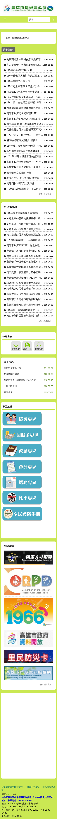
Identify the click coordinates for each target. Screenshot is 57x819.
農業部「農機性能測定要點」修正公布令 (25, 250)
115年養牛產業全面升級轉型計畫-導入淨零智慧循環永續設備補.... (25, 213)
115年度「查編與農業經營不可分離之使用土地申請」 (25, 310)
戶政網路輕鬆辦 (11, 374)
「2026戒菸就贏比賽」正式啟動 (24, 189)
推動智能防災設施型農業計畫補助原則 (25, 315)
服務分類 (39, 349)
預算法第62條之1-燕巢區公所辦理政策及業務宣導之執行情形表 (25, 97)
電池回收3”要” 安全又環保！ (22, 183)
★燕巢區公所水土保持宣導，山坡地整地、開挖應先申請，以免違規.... (25, 224)
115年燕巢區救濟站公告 (19, 70)
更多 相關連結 (45, 684)
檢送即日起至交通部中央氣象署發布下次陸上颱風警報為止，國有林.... (25, 283)
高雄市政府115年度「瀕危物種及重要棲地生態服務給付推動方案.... (25, 245)
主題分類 (16, 349)
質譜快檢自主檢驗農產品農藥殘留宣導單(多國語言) (25, 256)
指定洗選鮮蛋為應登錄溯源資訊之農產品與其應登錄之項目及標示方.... (25, 234)
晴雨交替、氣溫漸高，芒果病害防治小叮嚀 (25, 272)
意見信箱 (8, 392)
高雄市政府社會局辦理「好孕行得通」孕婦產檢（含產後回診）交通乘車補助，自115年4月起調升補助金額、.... (25, 162)
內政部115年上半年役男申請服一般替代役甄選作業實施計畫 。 (25, 91)
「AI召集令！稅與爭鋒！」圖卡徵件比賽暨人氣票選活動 (25, 135)
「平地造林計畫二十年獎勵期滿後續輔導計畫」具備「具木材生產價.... (25, 240)
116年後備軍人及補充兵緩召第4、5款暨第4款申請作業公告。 (25, 75)
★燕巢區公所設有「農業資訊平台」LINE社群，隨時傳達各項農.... (25, 229)
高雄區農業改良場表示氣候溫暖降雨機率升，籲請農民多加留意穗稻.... (25, 304)
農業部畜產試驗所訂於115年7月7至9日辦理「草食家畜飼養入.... (25, 277)
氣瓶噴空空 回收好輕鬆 (19, 172)
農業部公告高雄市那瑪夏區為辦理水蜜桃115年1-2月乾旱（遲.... (25, 299)
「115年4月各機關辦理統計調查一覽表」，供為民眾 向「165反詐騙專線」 (25, 156)
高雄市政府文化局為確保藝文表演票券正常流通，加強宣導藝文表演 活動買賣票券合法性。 (25, 118)
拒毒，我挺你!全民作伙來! (18, 37)
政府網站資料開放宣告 (12, 787)
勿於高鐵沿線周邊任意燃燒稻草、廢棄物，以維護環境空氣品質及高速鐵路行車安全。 (25, 59)
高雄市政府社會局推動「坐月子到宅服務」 (25, 167)
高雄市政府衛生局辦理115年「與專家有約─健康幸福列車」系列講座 (25, 113)
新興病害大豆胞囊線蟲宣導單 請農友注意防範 (25, 267)
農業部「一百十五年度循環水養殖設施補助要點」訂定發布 (25, 261)
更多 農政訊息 (45, 321)
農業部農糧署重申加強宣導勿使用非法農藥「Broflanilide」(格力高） (25, 108)
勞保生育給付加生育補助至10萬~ (24, 129)
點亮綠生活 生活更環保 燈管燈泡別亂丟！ (25, 178)
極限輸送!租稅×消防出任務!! (22, 140)
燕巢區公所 (28, 8)
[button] (53, 19)
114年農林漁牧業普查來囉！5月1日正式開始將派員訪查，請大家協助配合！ (25, 102)
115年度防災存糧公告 (18, 81)
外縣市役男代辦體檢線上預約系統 (20, 380)
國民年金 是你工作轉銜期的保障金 (25, 124)
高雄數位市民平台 (12, 368)
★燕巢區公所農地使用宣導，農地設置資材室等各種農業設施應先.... (25, 218)
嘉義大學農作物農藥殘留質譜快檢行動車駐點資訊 (25, 294)
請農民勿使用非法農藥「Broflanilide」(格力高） (25, 288)
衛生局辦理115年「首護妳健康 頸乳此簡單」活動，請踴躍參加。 (25, 151)
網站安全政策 (33, 787)
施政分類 (27, 349)
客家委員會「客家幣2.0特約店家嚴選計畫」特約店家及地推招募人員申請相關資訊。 (25, 64)
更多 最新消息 (45, 194)
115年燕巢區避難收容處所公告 (23, 86)
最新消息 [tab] (8, 49)
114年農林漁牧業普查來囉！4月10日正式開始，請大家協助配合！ (25, 145)
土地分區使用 (10, 386)
